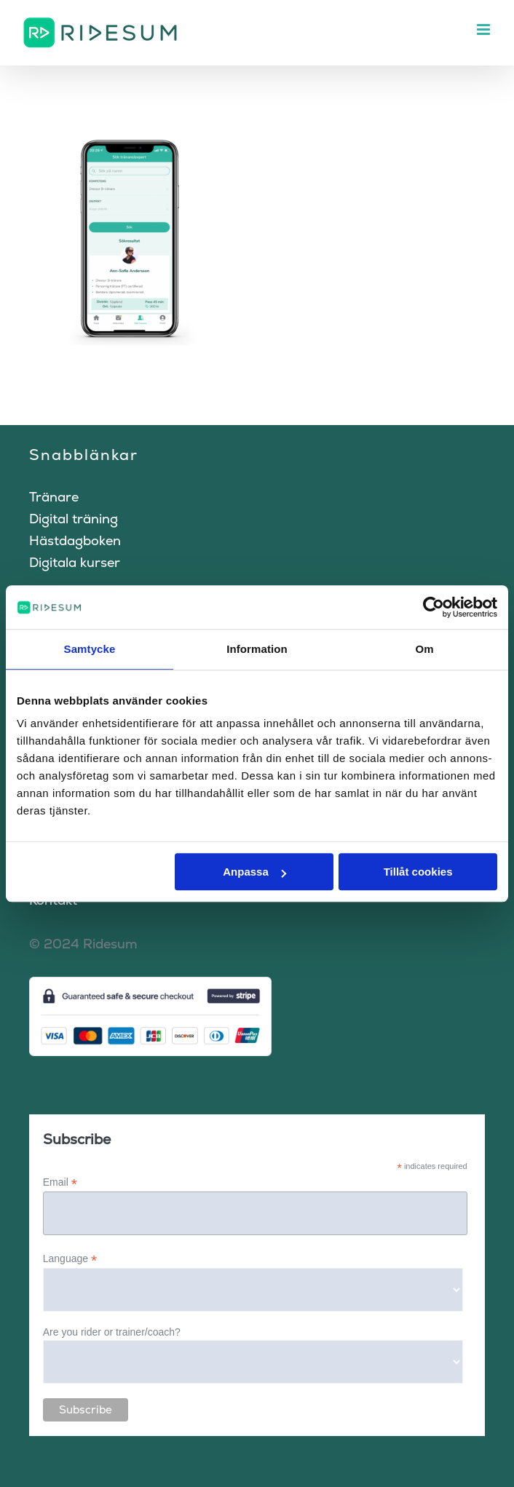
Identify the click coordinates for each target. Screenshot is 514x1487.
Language (70, 1259)
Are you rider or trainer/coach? (112, 1332)
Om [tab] (424, 649)
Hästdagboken (75, 540)
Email (60, 1182)
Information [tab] (257, 649)
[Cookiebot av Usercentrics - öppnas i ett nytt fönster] (433, 607)
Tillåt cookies (418, 871)
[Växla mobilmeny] (484, 29)
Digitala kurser (74, 562)
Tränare (54, 496)
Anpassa (254, 871)
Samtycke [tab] (90, 649)
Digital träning (73, 518)
